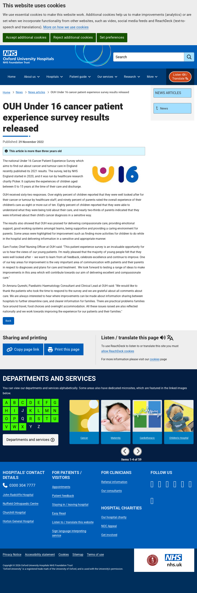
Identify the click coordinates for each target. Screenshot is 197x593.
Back (8, 320)
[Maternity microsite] (116, 422)
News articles (36, 92)
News (19, 92)
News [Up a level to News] (163, 108)
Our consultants (111, 491)
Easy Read (59, 513)
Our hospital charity (114, 517)
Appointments (61, 487)
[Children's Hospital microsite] (179, 422)
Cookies (64, 554)
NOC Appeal (109, 526)
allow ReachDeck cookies (117, 351)
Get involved (109, 535)
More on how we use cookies (66, 27)
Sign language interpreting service (69, 533)
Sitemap (77, 554)
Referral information (114, 482)
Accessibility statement (40, 554)
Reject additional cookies (73, 37)
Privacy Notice (12, 554)
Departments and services (27, 440)
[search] (189, 57)
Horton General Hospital (18, 521)
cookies (155, 359)
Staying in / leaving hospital (70, 504)
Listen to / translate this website (73, 522)
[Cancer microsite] (84, 422)
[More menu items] (152, 77)
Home (6, 92)
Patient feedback (63, 495)
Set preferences (112, 37)
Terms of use (95, 554)
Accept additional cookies (26, 37)
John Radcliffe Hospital (18, 495)
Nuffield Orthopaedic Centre (20, 503)
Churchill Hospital (14, 512)
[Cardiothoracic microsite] (147, 422)
